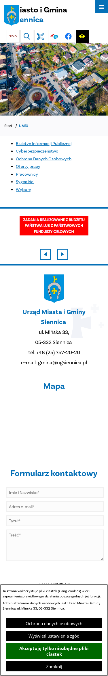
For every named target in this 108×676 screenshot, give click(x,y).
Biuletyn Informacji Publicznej (44, 143)
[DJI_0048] (54, 79)
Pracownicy (27, 174)
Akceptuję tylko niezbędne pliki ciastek (54, 651)
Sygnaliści (25, 181)
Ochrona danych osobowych (54, 623)
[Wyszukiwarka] (26, 36)
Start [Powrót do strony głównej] (8, 126)
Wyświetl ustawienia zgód (54, 636)
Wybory (23, 189)
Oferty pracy (28, 166)
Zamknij (54, 666)
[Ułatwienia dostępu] (82, 36)
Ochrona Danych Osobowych (43, 158)
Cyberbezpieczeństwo (37, 151)
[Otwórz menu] (101, 6)
